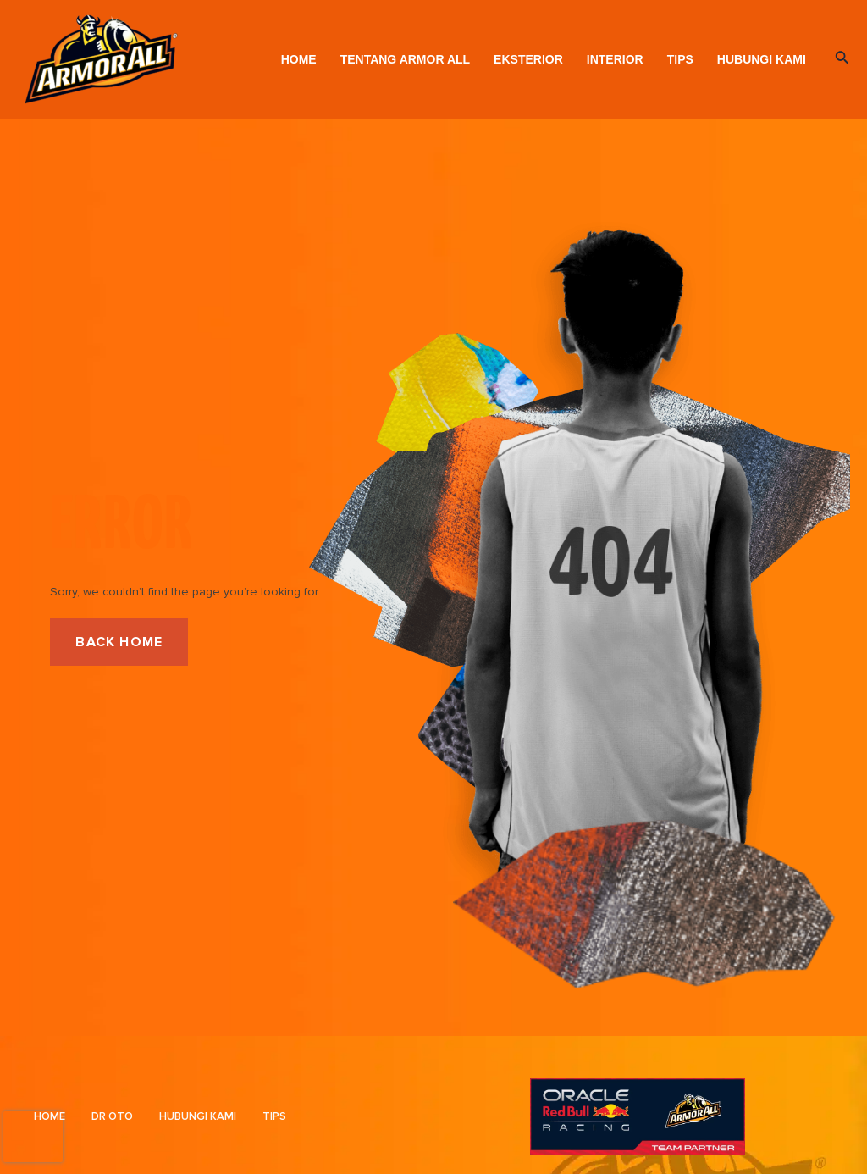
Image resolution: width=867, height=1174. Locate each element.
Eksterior (528, 59)
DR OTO (112, 1116)
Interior (615, 59)
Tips (680, 59)
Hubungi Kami (761, 59)
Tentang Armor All (405, 59)
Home (299, 59)
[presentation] (33, 1136)
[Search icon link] (842, 59)
